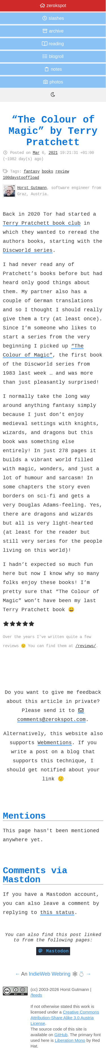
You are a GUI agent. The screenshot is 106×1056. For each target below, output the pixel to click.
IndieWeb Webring (49, 974)
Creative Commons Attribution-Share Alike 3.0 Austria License (65, 1018)
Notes (53, 69)
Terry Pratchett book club (42, 223)
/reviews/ (85, 645)
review (62, 171)
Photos (53, 82)
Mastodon (53, 951)
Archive (53, 31)
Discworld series (28, 250)
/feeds (36, 995)
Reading (53, 43)
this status (57, 912)
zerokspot (53, 5)
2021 (53, 152)
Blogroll (53, 56)
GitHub (61, 1034)
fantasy (32, 171)
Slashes (53, 18)
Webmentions (55, 742)
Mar (36, 152)
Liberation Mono (70, 1040)
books (47, 171)
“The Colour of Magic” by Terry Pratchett (53, 131)
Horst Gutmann (32, 187)
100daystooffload (21, 177)
